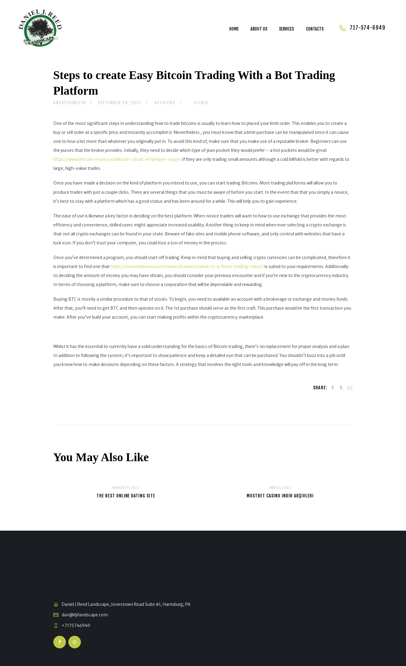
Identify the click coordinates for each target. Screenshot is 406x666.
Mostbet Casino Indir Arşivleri (280, 496)
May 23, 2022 (280, 488)
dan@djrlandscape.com (85, 614)
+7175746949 (76, 625)
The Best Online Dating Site (125, 496)
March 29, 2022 (126, 488)
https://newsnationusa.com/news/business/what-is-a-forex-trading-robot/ (187, 266)
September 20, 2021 (119, 102)
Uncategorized (69, 102)
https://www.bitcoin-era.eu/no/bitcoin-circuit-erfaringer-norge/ (117, 159)
